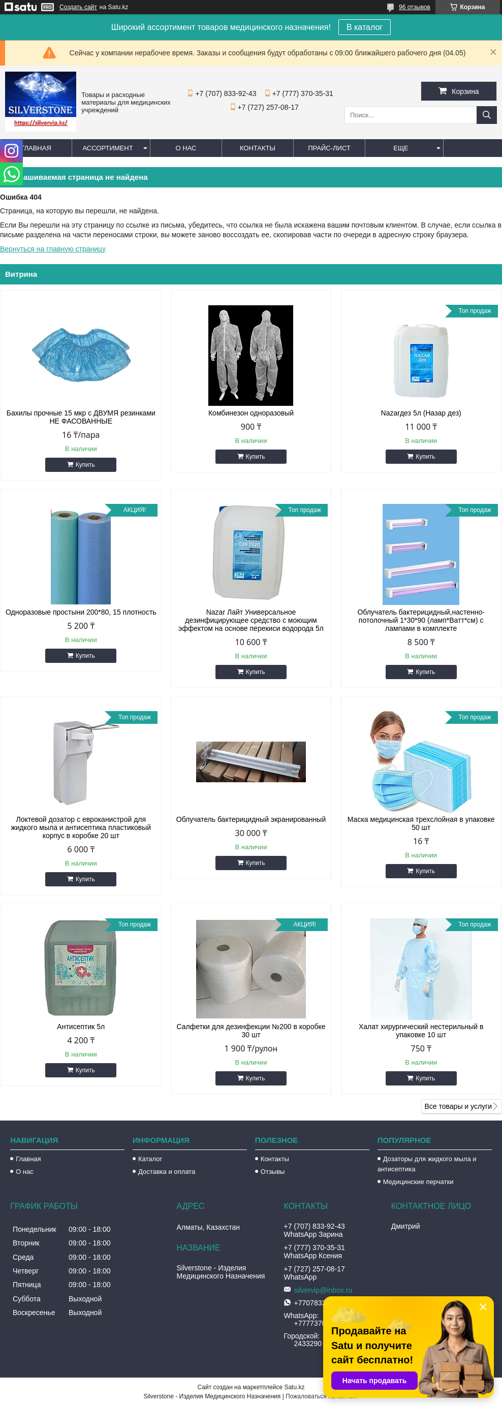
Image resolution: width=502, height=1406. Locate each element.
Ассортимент (107, 148)
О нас (186, 148)
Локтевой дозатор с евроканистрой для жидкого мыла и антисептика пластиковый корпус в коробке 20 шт (81, 827)
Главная (36, 148)
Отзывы (273, 1171)
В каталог (365, 27)
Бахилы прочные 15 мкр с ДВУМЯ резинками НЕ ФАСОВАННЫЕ (81, 417)
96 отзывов (414, 7)
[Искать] (487, 115)
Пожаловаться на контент (322, 1396)
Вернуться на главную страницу (53, 249)
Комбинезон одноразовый (251, 413)
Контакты (257, 148)
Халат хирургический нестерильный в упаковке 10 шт (421, 1030)
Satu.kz (294, 1387)
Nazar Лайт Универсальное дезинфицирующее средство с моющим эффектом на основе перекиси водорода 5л (251, 620)
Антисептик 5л (81, 1026)
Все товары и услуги (458, 1106)
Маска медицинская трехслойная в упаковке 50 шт (421, 823)
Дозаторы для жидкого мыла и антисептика (427, 1164)
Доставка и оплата (166, 1171)
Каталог (150, 1159)
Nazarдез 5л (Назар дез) (421, 413)
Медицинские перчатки (418, 1182)
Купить (85, 464)
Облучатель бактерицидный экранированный (251, 819)
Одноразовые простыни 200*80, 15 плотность (81, 612)
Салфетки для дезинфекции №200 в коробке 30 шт (250, 1030)
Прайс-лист (329, 148)
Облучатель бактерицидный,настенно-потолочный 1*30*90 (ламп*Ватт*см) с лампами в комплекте (421, 620)
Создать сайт (78, 7)
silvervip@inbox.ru (323, 1290)
